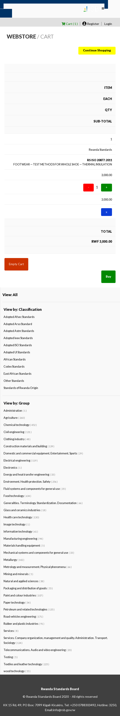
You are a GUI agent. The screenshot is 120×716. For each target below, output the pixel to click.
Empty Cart (16, 264)
